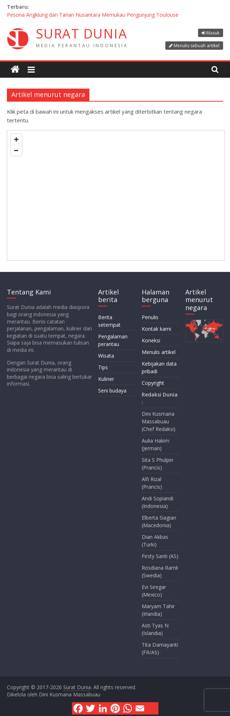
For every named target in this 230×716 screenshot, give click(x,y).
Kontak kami (156, 328)
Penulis (150, 317)
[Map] (116, 195)
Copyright (153, 382)
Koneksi (151, 340)
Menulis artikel (158, 352)
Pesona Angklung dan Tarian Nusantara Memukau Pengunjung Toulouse (92, 14)
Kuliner (106, 378)
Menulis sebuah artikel (196, 45)
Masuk (212, 33)
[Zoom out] (16, 150)
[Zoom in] (16, 139)
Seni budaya (112, 390)
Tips (103, 367)
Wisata (106, 355)
